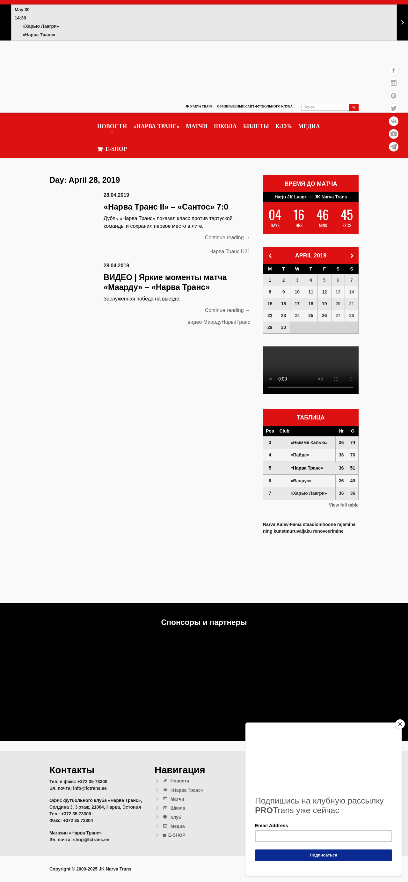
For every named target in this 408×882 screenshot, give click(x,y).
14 (351, 291)
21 (351, 303)
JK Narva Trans (198, 106)
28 (351, 315)
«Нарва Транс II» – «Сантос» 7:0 (166, 206)
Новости (112, 126)
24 (297, 315)
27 (338, 315)
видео (195, 322)
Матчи (197, 126)
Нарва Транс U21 (229, 251)
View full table (344, 505)
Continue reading (227, 237)
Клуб (283, 126)
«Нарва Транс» (156, 126)
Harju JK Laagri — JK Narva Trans (310, 196)
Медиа (309, 126)
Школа (225, 126)
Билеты (256, 126)
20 (338, 303)
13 (338, 291)
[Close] (400, 724)
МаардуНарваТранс (226, 322)
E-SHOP (112, 149)
